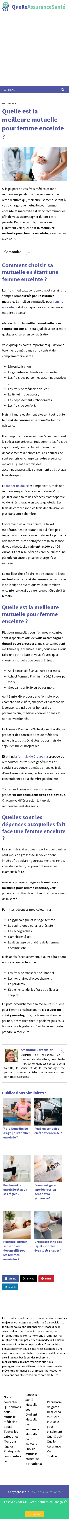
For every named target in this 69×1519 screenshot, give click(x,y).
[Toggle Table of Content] (27, 252)
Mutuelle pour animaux (31, 1439)
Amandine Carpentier (37, 1050)
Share (10, 1278)
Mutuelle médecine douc (10, 1422)
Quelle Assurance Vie (54, 1446)
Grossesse (9, 103)
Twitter (52, 1456)
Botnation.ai (34, 1464)
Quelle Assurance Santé (45, 1492)
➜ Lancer (34, 1514)
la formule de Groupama (31, 756)
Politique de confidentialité (12, 1456)
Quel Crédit (54, 1436)
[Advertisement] (34, 50)
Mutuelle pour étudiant (31, 1409)
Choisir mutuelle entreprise (32, 1454)
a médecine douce (16, 486)
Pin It (46, 1278)
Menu (9, 90)
